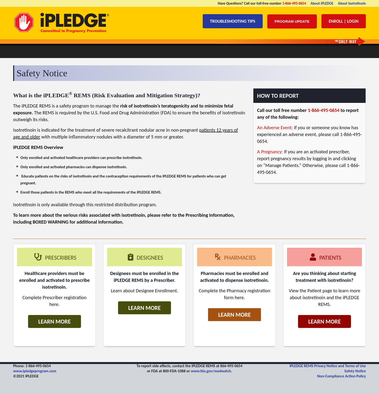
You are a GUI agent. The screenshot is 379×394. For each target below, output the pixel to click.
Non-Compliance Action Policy (341, 376)
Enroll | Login (344, 21)
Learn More (54, 321)
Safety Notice (355, 371)
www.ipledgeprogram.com (34, 371)
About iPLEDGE (321, 3)
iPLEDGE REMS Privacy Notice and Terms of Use (327, 366)
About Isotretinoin (352, 3)
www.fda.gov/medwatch (211, 371)
